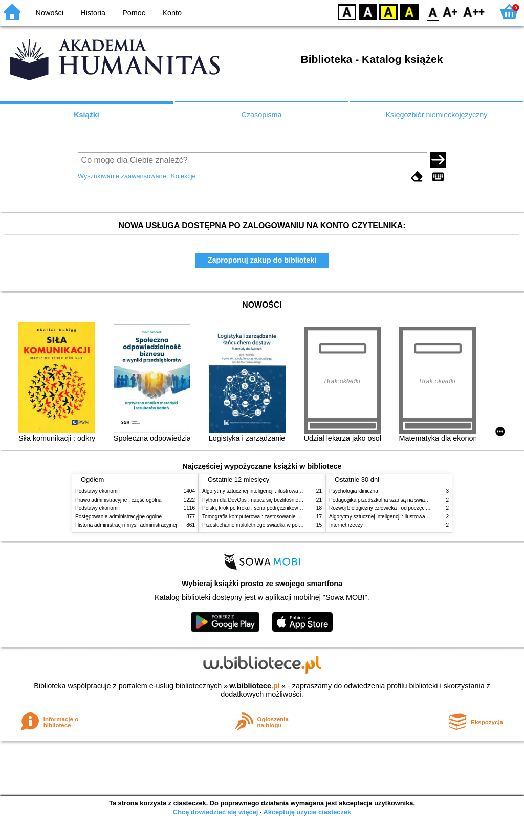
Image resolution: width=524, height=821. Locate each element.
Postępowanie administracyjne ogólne (118, 517)
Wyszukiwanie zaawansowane (122, 176)
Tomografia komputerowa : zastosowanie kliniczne (259, 517)
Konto (172, 13)
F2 (474, 11)
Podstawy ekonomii (97, 491)
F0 (433, 11)
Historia (92, 13)
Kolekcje (183, 176)
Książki (86, 115)
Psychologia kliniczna (353, 491)
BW (368, 11)
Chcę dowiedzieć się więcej (215, 812)
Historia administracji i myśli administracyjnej (126, 525)
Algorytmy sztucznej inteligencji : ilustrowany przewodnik (266, 491)
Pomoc (133, 13)
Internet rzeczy (346, 525)
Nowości (49, 13)
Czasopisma (261, 115)
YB (388, 11)
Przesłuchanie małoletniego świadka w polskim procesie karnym (275, 525)
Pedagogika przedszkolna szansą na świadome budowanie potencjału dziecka (418, 500)
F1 (450, 11)
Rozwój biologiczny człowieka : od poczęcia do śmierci (391, 508)
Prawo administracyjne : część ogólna (118, 500)
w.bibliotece (254, 686)
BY (409, 11)
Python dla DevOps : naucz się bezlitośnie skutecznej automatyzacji (279, 500)
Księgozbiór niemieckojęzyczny (436, 115)
